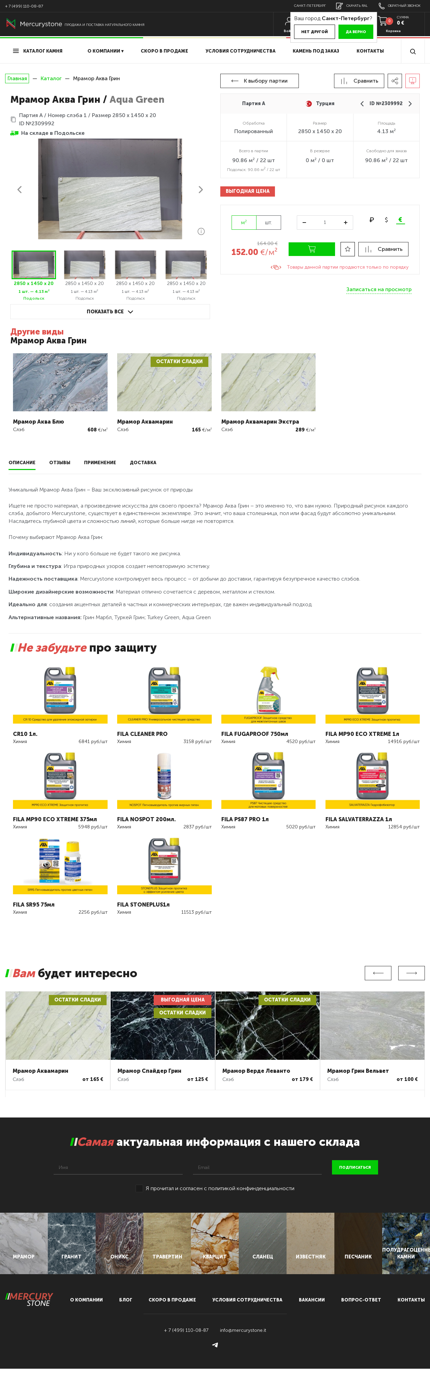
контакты (411, 1327)
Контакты (370, 51)
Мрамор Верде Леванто (256, 1071)
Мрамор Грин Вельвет (358, 1071)
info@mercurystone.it (243, 1358)
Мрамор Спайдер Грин (149, 1071)
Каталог (51, 78)
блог (125, 1327)
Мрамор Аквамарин (40, 1071)
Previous (378, 973)
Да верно (344, 32)
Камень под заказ (316, 51)
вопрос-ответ (361, 1327)
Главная (17, 78)
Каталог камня (38, 51)
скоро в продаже (164, 51)
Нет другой (302, 32)
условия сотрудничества (241, 51)
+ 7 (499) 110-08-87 (24, 6)
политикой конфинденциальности (251, 1188)
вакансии (312, 1327)
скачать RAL (345, 6)
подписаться (355, 1167)
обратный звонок (397, 6)
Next (411, 973)
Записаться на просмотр (379, 289)
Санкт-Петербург (299, 6)
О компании (86, 1327)
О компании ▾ (105, 51)
